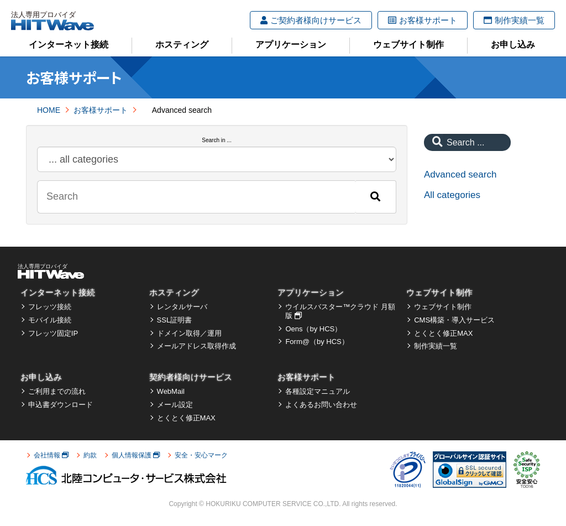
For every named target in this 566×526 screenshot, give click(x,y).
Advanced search (460, 174)
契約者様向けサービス (190, 377)
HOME (48, 110)
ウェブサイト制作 (408, 44)
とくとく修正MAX (443, 333)
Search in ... (216, 140)
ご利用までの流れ (57, 391)
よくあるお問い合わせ (321, 404)
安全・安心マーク (201, 455)
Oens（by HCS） (313, 329)
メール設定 (175, 404)
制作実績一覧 (514, 20)
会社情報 (51, 455)
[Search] (375, 197)
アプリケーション (290, 44)
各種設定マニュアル (317, 391)
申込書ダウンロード (60, 404)
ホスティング (181, 44)
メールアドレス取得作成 (196, 346)
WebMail (171, 391)
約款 (90, 455)
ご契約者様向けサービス (310, 20)
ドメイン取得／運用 (189, 333)
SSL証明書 (174, 320)
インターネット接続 (68, 44)
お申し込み (513, 44)
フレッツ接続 (49, 307)
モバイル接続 (49, 320)
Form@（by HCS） (316, 341)
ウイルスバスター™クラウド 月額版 (340, 311)
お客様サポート (422, 20)
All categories (452, 195)
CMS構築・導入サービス (454, 320)
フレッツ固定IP (53, 333)
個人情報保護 (136, 455)
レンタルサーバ (182, 307)
